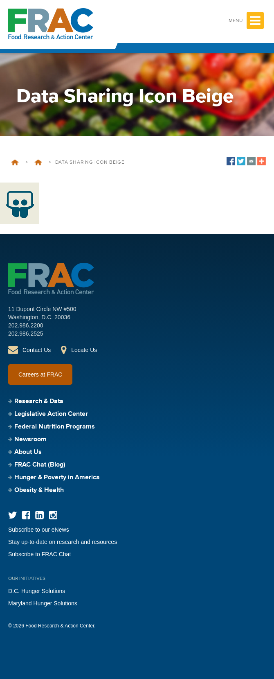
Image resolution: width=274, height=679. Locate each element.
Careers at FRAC (40, 374)
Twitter (12, 515)
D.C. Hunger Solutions (36, 591)
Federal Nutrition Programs (54, 427)
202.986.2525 (25, 333)
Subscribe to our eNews (38, 529)
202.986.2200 (25, 325)
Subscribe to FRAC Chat (39, 554)
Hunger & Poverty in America (57, 477)
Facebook (26, 515)
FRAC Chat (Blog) (39, 465)
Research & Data (38, 401)
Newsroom (30, 439)
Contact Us (36, 350)
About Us (28, 452)
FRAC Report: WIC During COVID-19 (38, 162)
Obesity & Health (39, 490)
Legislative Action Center (51, 414)
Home (15, 162)
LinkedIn (39, 515)
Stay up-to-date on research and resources (62, 542)
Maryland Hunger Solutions (42, 603)
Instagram (53, 515)
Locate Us (84, 350)
